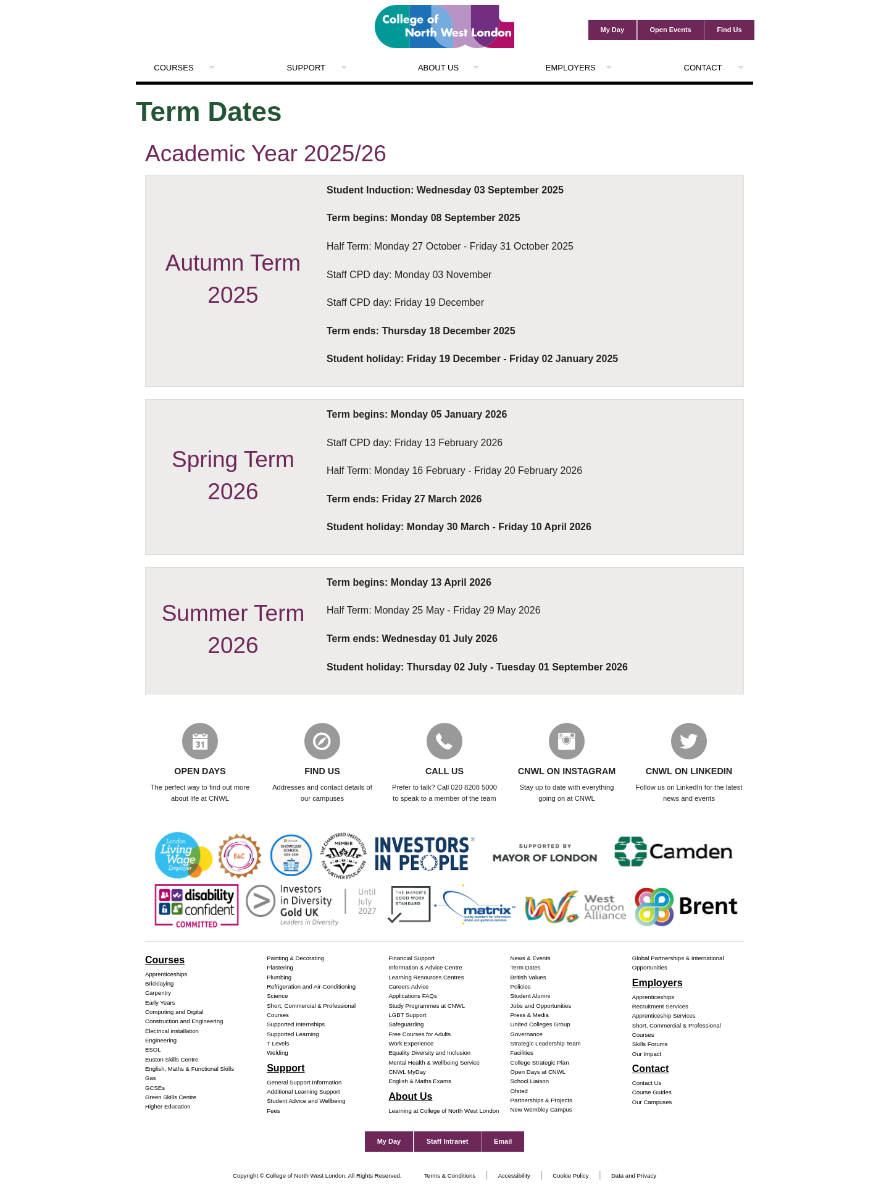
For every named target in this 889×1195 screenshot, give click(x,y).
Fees (273, 1111)
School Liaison (530, 1082)
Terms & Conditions (449, 1176)
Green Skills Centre (170, 1097)
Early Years (160, 1003)
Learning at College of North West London (443, 1111)
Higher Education (168, 1107)
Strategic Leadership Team (546, 1044)
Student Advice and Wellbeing (306, 1102)
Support (305, 67)
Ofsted (519, 1091)
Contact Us (646, 1083)
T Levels (278, 1044)
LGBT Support (407, 1015)
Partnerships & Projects (541, 1100)
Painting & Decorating (295, 958)
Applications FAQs (412, 997)
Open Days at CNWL (538, 1072)
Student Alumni (531, 997)
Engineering (161, 1040)
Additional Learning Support (303, 1092)
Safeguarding (406, 1025)
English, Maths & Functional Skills (189, 1069)
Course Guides (652, 1093)
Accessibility (514, 1176)
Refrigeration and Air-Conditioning (311, 987)
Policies (521, 987)
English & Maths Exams (419, 1082)
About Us (438, 67)
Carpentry (158, 993)
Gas (150, 1079)
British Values (528, 977)
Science (277, 997)
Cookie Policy (570, 1176)
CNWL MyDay (406, 1072)
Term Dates (526, 968)
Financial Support (411, 958)
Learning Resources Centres (426, 977)
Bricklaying (159, 984)
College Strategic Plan (540, 1063)
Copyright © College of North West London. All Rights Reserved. (317, 1176)
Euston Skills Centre (171, 1060)
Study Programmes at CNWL (426, 1006)
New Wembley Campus (541, 1110)
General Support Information (304, 1082)
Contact (703, 67)
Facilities (522, 1053)
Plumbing (279, 977)
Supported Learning (293, 1034)
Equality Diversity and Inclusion (429, 1053)
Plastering (280, 968)
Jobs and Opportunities (541, 1006)
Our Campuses (652, 1102)
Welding (277, 1053)
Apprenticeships (166, 974)
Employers (571, 67)
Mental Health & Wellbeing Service (434, 1063)
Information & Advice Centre (425, 968)
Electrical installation (172, 1031)
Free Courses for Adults (419, 1034)
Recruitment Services (660, 1006)
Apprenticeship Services (664, 1016)
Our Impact (646, 1054)
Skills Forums (650, 1045)
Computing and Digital (174, 1012)
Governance (527, 1034)
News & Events (531, 958)
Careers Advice (408, 987)
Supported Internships (296, 1025)
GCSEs (155, 1088)
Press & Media (530, 1015)
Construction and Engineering (184, 1022)
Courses (173, 67)
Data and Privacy (633, 1176)
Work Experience (410, 1044)
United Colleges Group (540, 1025)
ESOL (153, 1050)
